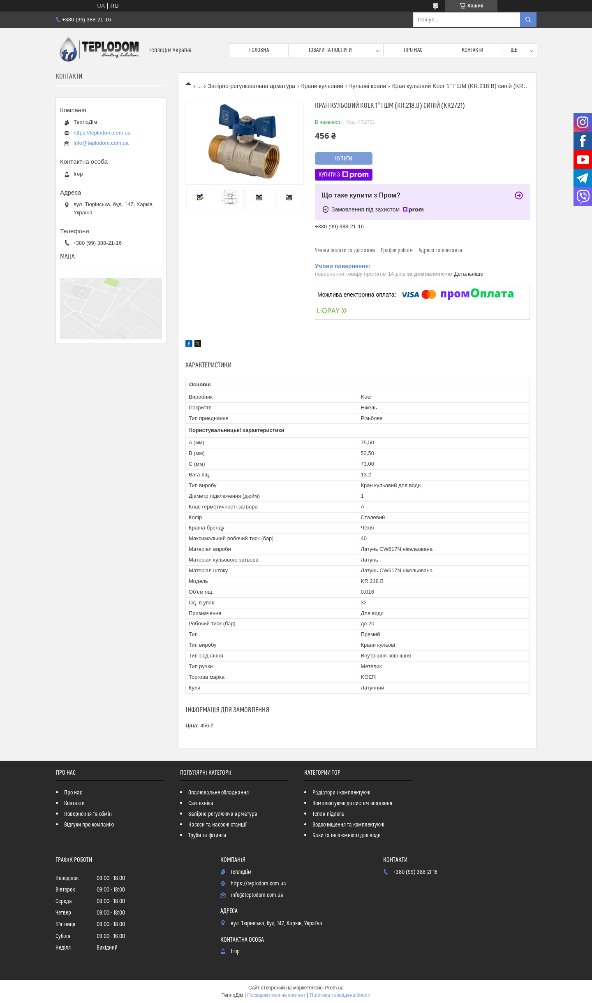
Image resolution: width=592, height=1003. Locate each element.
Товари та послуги (330, 50)
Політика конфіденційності (340, 995)
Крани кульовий (322, 86)
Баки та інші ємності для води (346, 835)
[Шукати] (528, 19)
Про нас (413, 50)
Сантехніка (200, 803)
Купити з (344, 175)
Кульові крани (367, 86)
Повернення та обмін (88, 814)
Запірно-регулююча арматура (222, 814)
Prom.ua (334, 988)
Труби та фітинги (207, 835)
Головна (259, 50)
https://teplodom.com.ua (102, 133)
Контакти (472, 50)
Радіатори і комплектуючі (341, 792)
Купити (343, 159)
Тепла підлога (328, 814)
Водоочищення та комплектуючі (348, 825)
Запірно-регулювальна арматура (252, 86)
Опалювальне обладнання (218, 792)
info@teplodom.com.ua (101, 143)
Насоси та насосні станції (217, 825)
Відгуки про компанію (89, 825)
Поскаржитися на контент (276, 995)
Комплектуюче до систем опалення (352, 803)
